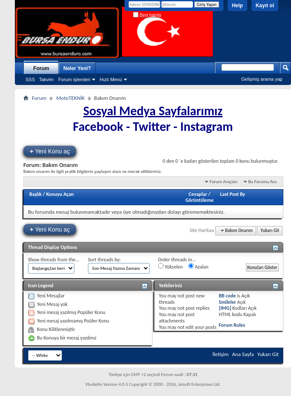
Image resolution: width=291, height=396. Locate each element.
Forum (41, 68)
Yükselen (170, 266)
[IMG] (225, 308)
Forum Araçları (223, 181)
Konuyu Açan (60, 194)
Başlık (35, 194)
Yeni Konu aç (50, 151)
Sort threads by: (104, 260)
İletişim (220, 354)
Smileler (227, 302)
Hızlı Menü (110, 79)
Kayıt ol (265, 5)
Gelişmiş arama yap (262, 79)
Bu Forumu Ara (262, 181)
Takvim (46, 79)
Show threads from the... (53, 260)
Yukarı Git (269, 230)
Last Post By (232, 194)
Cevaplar (198, 194)
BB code (227, 296)
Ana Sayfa (243, 354)
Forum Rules (232, 325)
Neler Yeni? (77, 68)
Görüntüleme (199, 200)
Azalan (198, 266)
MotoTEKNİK (70, 98)
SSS (30, 79)
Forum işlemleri (74, 79)
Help (237, 5)
